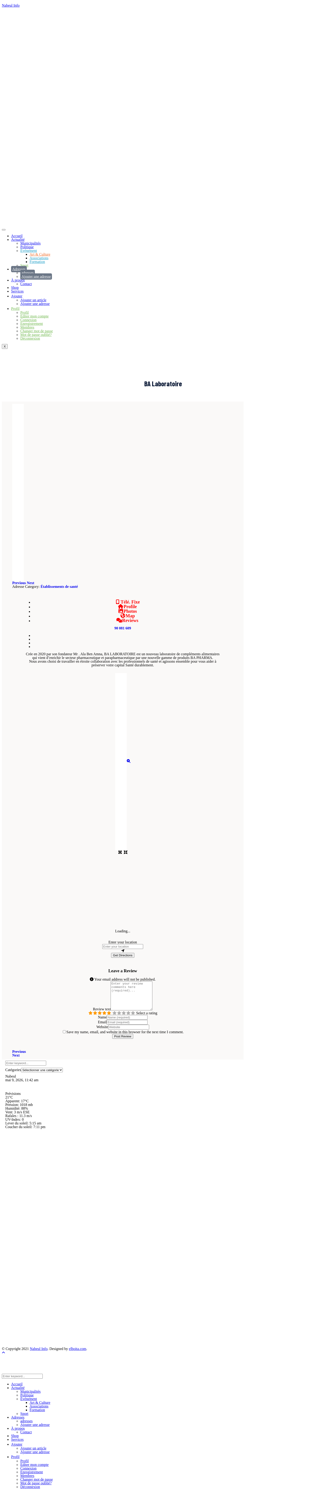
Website (102, 1032)
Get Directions (122, 955)
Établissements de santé (59, 587)
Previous (19, 1057)
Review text (100, 1015)
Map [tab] (127, 615)
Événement (28, 251)
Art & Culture (40, 254)
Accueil (17, 236)
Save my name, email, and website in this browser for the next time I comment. (125, 1037)
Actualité (18, 240)
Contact (26, 284)
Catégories (13, 1075)
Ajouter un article (33, 300)
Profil (24, 312)
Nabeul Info (11, 5)
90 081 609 (123, 628)
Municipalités (30, 243)
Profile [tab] (127, 606)
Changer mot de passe (36, 331)
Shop (15, 288)
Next (16, 1061)
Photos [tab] (127, 611)
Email (102, 1028)
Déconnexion (30, 338)
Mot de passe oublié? (36, 335)
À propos (18, 280)
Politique (27, 247)
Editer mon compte (34, 316)
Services (17, 291)
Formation (37, 262)
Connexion (28, 320)
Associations (39, 258)
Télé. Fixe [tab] (127, 601)
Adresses (19, 269)
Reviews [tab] (127, 620)
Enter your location (123, 942)
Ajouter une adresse (36, 276)
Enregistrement (31, 324)
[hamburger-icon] (4, 229)
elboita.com (77, 1354)
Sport (24, 265)
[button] (19, 583)
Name (102, 1023)
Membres (27, 327)
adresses (27, 273)
